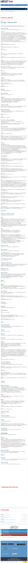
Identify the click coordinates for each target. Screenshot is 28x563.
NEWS (5, 11)
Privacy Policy (15, 559)
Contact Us (11, 559)
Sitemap (19, 559)
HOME (2, 11)
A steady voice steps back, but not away (6, 517)
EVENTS (16, 558)
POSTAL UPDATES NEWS (10, 11)
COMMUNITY (12, 558)
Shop (8, 559)
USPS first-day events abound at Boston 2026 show (7, 519)
